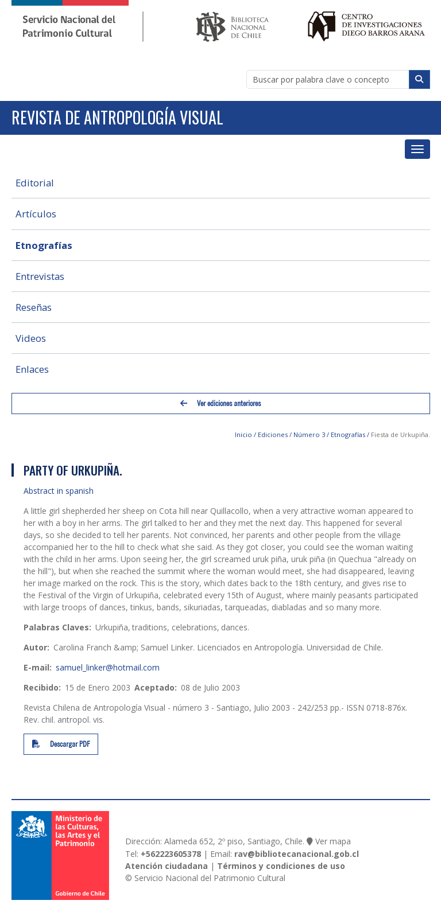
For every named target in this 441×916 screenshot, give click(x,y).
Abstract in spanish (59, 490)
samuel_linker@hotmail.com (108, 667)
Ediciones (273, 434)
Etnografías (44, 245)
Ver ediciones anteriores (220, 403)
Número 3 (309, 434)
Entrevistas (40, 276)
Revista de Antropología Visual (117, 117)
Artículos (36, 213)
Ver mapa (333, 841)
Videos (31, 338)
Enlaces (32, 369)
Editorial (35, 182)
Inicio (243, 434)
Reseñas (34, 307)
